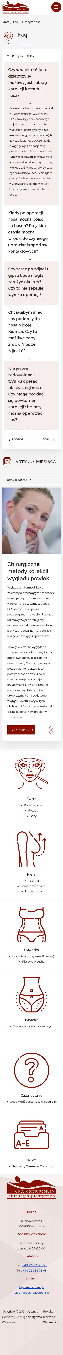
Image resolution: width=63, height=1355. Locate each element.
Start (5, 22)
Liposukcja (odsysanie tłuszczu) (33, 956)
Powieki (33, 810)
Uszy (33, 816)
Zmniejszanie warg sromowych (33, 1026)
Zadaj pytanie (32, 1095)
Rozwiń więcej (20, 480)
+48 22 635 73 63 (34, 1265)
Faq (15, 22)
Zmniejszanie (33, 891)
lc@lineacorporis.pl (31, 1287)
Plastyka (33, 880)
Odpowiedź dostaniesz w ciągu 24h (33, 1101)
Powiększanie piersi (33, 886)
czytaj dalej (21, 730)
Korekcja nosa (33, 805)
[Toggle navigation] (56, 7)
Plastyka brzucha (33, 961)
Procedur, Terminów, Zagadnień (33, 1166)
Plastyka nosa (31, 22)
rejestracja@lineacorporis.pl (32, 1292)
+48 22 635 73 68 (34, 1270)
